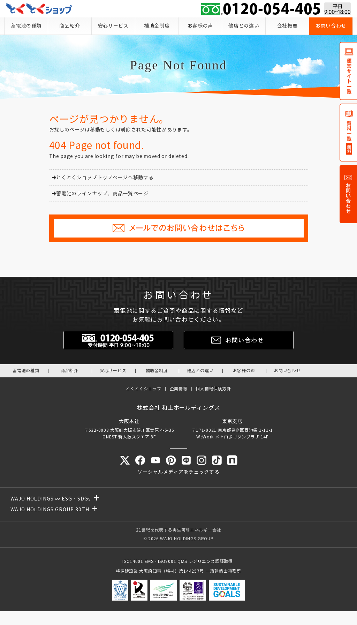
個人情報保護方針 (213, 388)
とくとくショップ (143, 388)
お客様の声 (200, 26)
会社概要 (287, 26)
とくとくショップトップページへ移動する (103, 178)
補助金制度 (157, 26)
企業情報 (179, 388)
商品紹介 (69, 26)
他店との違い (243, 26)
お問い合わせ (331, 26)
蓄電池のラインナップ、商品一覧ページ (100, 194)
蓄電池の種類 (26, 26)
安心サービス (113, 26)
